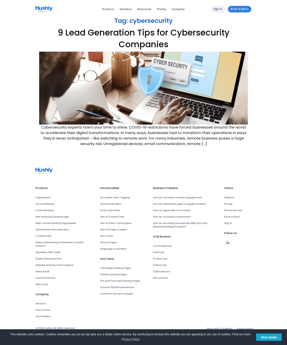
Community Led (162, 246)
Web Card (42, 284)
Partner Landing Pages (113, 274)
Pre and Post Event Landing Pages (120, 281)
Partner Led (160, 265)
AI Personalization (110, 204)
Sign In (228, 223)
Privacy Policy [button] (131, 339)
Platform (229, 197)
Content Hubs (44, 236)
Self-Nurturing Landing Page (52, 216)
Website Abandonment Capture (55, 265)
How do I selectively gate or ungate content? (179, 204)
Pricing (161, 9)
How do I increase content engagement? (177, 197)
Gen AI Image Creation (113, 229)
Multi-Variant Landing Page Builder (56, 223)
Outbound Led (161, 271)
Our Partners (43, 316)
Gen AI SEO (106, 236)
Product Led (160, 258)
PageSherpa (43, 197)
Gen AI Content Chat (112, 216)
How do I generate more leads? (172, 210)
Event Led (158, 252)
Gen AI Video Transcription (116, 223)
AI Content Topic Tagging (115, 197)
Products (108, 9)
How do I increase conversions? (172, 216)
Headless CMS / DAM (48, 252)
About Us (41, 303)
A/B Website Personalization (52, 229)
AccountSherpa (45, 204)
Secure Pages (108, 242)
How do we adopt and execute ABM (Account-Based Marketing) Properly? (180, 224)
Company (178, 9)
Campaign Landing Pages (115, 268)
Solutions (126, 9)
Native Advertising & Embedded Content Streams (59, 244)
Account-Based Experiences (117, 287)
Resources (144, 9)
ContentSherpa (45, 210)
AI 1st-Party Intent (110, 210)
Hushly (48, 328)
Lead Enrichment (45, 278)
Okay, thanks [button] (269, 337)
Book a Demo (232, 216)
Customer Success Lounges (116, 293)
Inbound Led (160, 278)
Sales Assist (42, 271)
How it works (43, 310)
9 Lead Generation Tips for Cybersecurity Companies (144, 38)
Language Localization (113, 249)
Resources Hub (233, 210)
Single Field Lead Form (49, 258)
